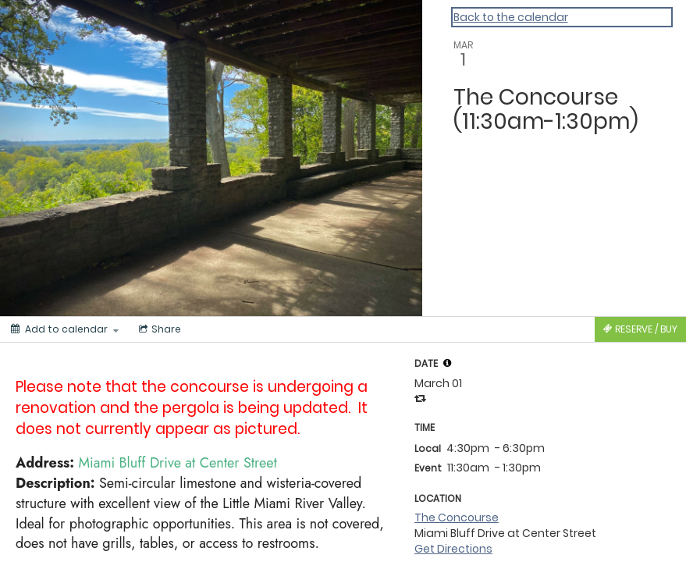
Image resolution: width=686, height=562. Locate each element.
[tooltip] (447, 363)
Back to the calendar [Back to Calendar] (510, 17)
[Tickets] (640, 329)
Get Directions (453, 549)
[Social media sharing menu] (158, 329)
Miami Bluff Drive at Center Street (178, 463)
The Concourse (456, 517)
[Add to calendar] (65, 329)
